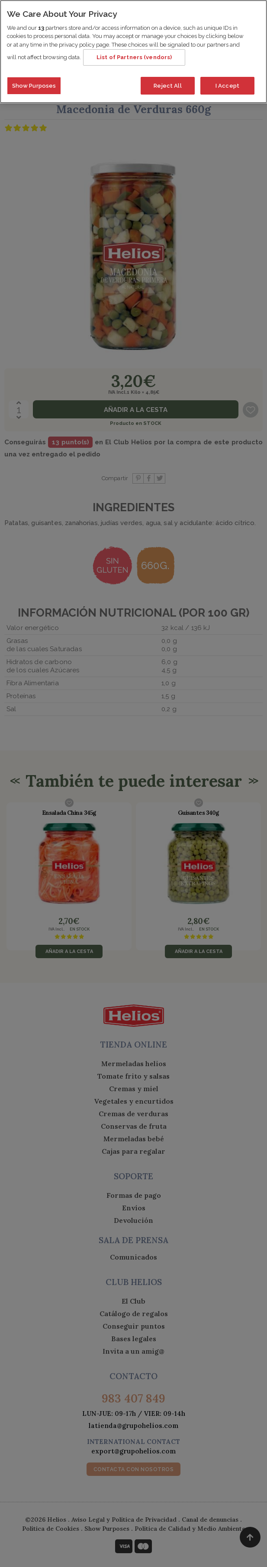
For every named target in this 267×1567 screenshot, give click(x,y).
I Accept (227, 84)
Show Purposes (34, 84)
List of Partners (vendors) (134, 55)
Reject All (167, 84)
